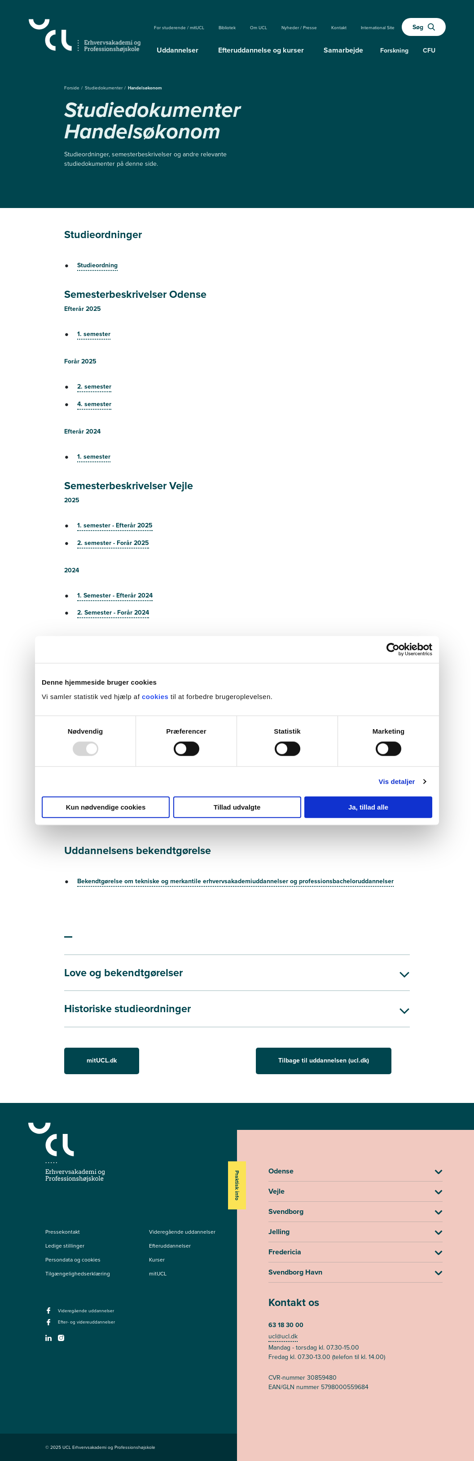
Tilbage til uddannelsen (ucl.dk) (323, 1060)
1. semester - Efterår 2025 (115, 525)
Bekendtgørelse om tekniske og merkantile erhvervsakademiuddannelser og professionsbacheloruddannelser (235, 881)
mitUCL (158, 1274)
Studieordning (97, 265)
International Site (378, 27)
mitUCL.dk (102, 1060)
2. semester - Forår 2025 (113, 543)
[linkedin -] (49, 1340)
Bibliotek (227, 27)
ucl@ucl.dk (283, 1336)
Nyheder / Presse (299, 27)
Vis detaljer (397, 781)
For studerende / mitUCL (179, 27)
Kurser (157, 1260)
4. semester (94, 404)
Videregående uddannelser (182, 1232)
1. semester (93, 334)
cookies (156, 696)
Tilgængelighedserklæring (77, 1274)
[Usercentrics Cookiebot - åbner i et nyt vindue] (393, 649)
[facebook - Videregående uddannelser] (49, 1313)
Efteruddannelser (170, 1246)
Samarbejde (343, 50)
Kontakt (339, 27)
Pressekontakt (62, 1232)
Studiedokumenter (104, 87)
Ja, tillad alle (368, 806)
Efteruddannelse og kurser (261, 50)
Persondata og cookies (73, 1260)
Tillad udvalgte (237, 806)
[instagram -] (62, 1340)
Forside (72, 87)
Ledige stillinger (64, 1246)
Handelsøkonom (145, 87)
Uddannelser (177, 50)
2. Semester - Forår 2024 (113, 612)
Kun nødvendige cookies (106, 806)
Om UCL (258, 27)
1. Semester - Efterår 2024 (115, 595)
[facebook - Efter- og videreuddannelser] (49, 1325)
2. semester (94, 386)
